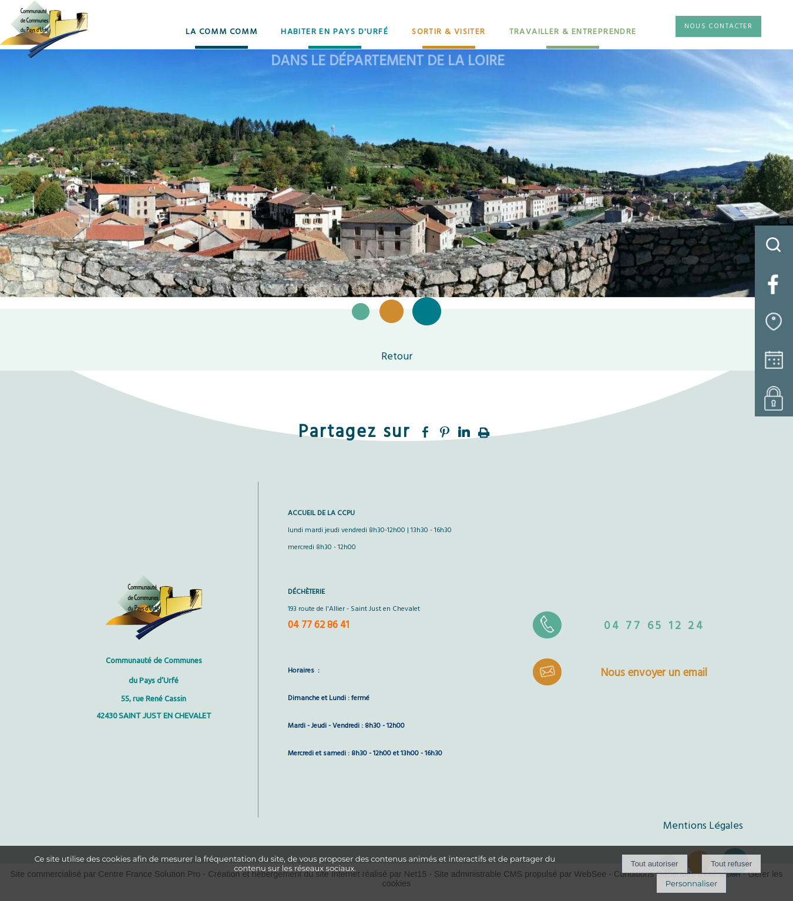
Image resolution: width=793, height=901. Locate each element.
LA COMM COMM (221, 32)
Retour (396, 356)
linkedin (464, 432)
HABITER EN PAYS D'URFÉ (334, 32)
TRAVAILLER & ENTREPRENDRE (573, 32)
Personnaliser (691, 883)
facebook (425, 432)
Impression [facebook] (484, 430)
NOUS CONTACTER (718, 26)
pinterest (444, 432)
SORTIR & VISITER (448, 32)
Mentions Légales (703, 826)
